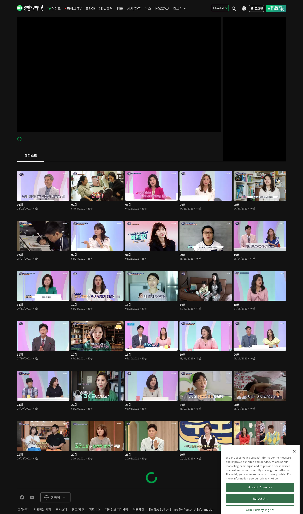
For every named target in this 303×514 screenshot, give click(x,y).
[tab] (30, 156)
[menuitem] (54, 8)
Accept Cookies (260, 508)
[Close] (294, 472)
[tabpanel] (151, 325)
